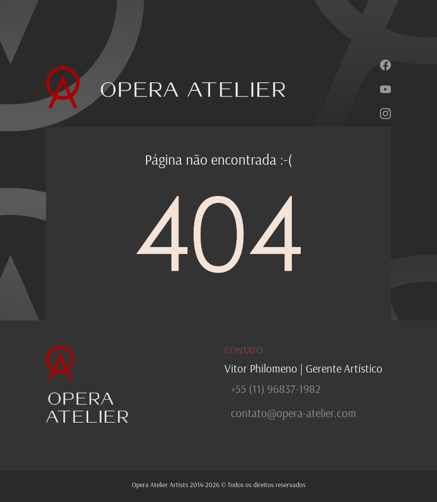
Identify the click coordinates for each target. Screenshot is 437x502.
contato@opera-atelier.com (293, 413)
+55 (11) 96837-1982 (276, 388)
